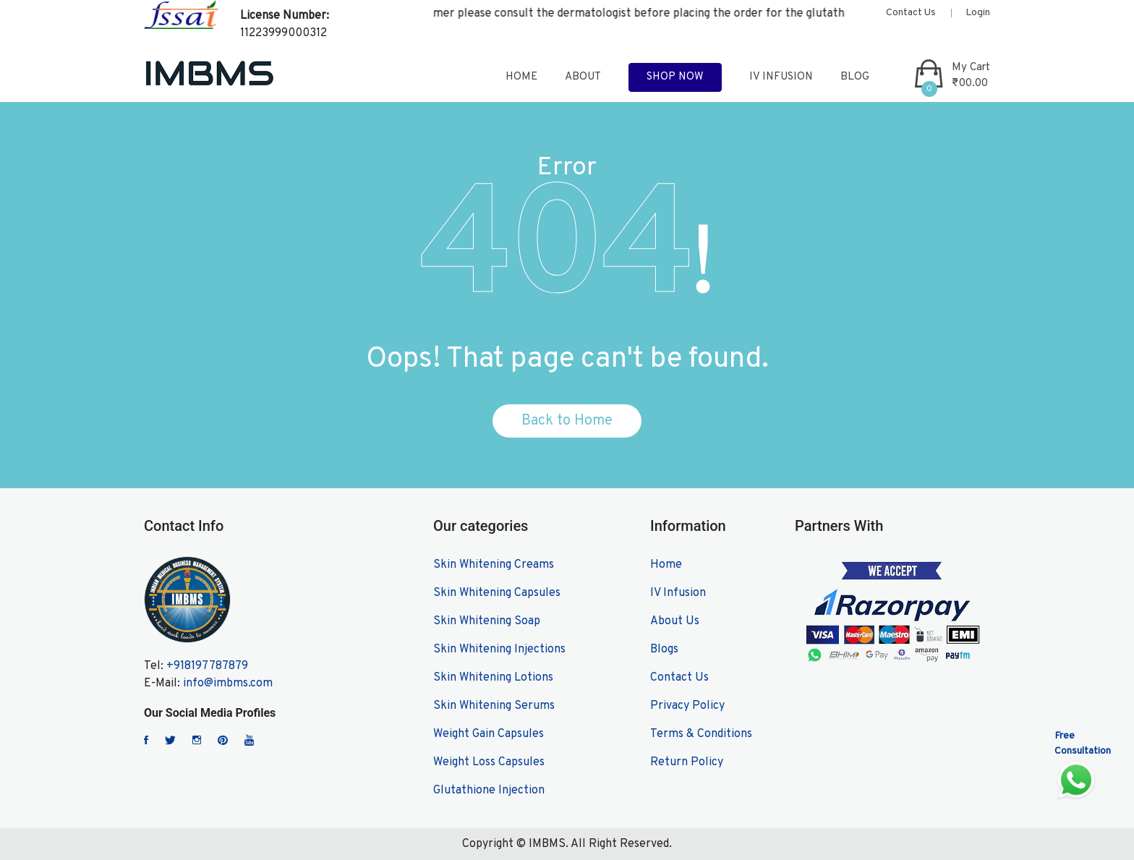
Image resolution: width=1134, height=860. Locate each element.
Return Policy (686, 762)
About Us (674, 621)
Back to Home (567, 421)
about (583, 77)
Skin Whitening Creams (493, 565)
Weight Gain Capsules (488, 734)
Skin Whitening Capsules (496, 593)
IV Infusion (781, 77)
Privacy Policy (687, 706)
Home (666, 565)
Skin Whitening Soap (486, 621)
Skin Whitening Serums (494, 706)
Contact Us (911, 13)
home (521, 77)
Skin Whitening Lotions (493, 677)
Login (977, 13)
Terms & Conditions (701, 734)
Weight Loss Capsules (489, 762)
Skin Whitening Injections (499, 649)
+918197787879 (207, 666)
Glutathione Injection (489, 790)
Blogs (664, 649)
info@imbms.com (228, 683)
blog (854, 77)
